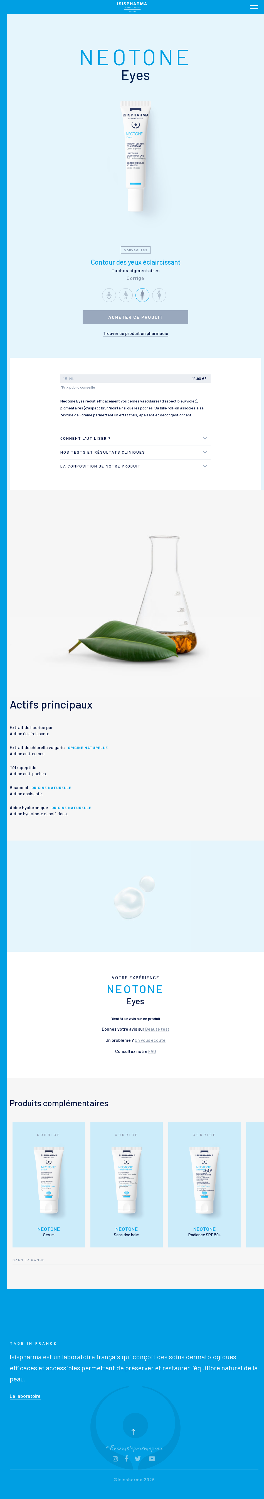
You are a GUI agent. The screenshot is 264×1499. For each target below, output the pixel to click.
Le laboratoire (25, 1396)
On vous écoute (150, 1040)
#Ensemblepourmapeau (134, 1447)
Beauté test (156, 1028)
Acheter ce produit (135, 317)
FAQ (152, 1051)
